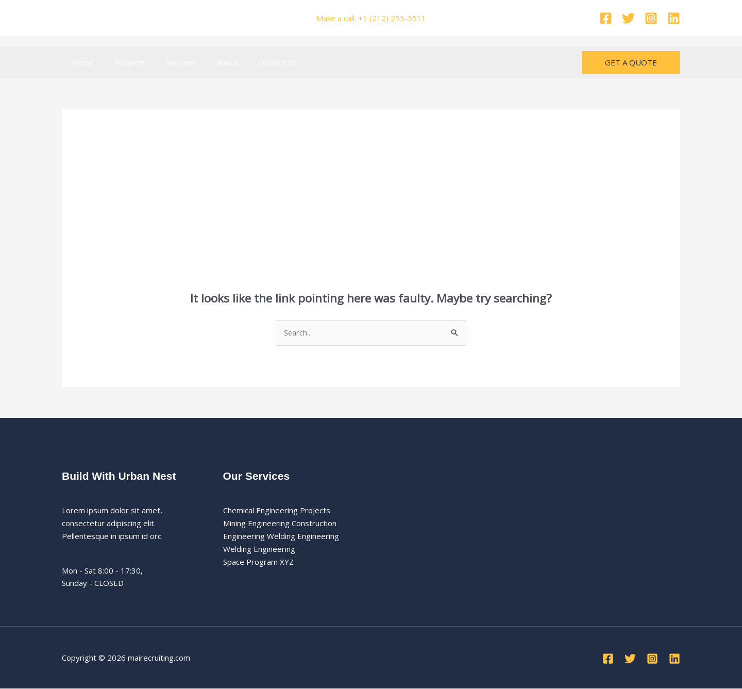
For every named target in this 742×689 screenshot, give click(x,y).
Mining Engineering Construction (279, 523)
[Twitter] (628, 18)
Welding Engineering (259, 549)
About (209, 62)
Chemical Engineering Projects (276, 511)
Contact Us (254, 62)
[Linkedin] (673, 18)
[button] (631, 62)
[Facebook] (605, 18)
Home (81, 62)
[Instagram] (651, 18)
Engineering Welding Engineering (281, 536)
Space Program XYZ (258, 562)
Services (168, 62)
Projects (122, 62)
